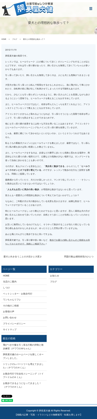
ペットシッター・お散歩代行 (17, 293)
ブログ (14, 39)
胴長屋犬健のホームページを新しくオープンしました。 (23, 356)
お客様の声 (8, 311)
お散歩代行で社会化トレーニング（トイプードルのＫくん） (23, 375)
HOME (3, 39)
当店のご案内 (9, 281)
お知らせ (54, 275)
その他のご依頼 (11, 305)
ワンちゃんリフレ (12, 299)
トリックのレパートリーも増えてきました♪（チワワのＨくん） (23, 366)
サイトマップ (9, 329)
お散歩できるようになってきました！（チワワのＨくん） (22, 385)
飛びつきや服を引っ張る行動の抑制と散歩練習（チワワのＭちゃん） (23, 347)
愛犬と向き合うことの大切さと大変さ (23, 256)
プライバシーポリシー (14, 323)
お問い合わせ (9, 317)
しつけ (6, 287)
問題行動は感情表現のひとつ (78, 256)
